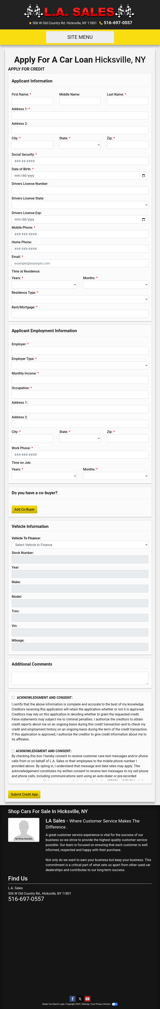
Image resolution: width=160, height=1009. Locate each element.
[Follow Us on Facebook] (72, 999)
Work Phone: (21, 448)
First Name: (20, 94)
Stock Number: (23, 553)
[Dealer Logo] (80, 11)
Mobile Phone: (22, 227)
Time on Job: (21, 462)
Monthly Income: (24, 373)
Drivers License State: (28, 198)
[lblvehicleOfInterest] (80, 545)
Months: (89, 278)
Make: (16, 582)
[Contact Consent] (13, 750)
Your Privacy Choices (104, 1004)
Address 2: (20, 123)
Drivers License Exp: (27, 213)
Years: (16, 278)
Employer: (19, 344)
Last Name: (115, 94)
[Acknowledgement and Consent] (13, 697)
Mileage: (18, 640)
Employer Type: (23, 359)
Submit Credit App (24, 794)
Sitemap (85, 1004)
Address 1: (20, 109)
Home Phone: (22, 242)
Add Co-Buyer (24, 509)
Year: (15, 567)
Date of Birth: (21, 169)
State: (63, 138)
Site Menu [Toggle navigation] (80, 37)
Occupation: (21, 388)
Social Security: (23, 154)
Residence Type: (24, 292)
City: (15, 138)
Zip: (109, 138)
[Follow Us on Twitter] (80, 999)
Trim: (15, 611)
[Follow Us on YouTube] (87, 999)
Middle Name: (69, 94)
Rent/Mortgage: (23, 307)
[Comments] (80, 678)
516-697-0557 (118, 22)
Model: (17, 596)
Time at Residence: (26, 271)
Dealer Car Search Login (53, 1004)
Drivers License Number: (30, 183)
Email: (16, 257)
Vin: (15, 626)
